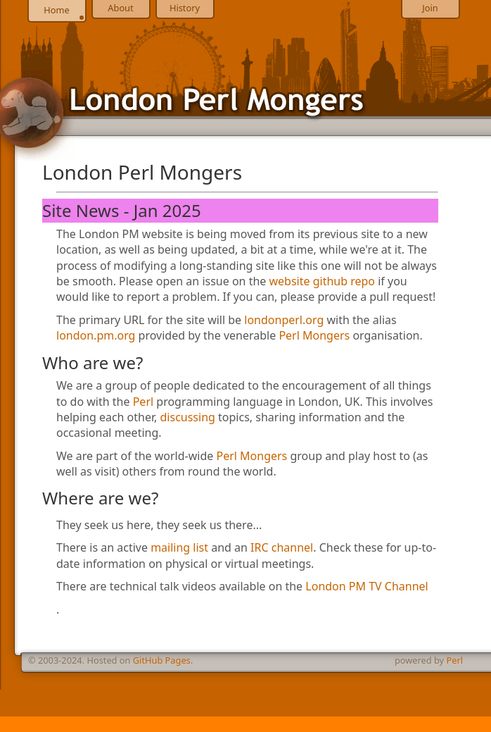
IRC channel (281, 547)
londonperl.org (284, 320)
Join (430, 7)
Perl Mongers (314, 335)
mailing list (179, 547)
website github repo (322, 281)
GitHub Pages (162, 660)
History (185, 7)
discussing (187, 417)
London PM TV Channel (366, 586)
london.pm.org (95, 335)
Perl (143, 401)
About (120, 7)
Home (56, 10)
